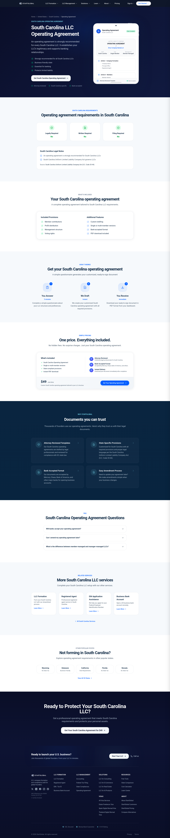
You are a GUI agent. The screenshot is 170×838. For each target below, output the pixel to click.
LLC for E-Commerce (106, 783)
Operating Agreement (83, 790)
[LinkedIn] (36, 789)
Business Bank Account (62, 790)
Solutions (85, 3)
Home (33, 17)
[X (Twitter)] (32, 789)
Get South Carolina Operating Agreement (51, 78)
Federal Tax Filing (82, 783)
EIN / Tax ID (58, 787)
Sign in (131, 3)
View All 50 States (85, 678)
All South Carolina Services (85, 621)
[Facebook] (40, 789)
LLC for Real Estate (105, 787)
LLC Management (69, 3)
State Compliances (82, 787)
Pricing (117, 3)
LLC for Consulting (105, 779)
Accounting (80, 779)
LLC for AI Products (105, 790)
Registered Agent (59, 783)
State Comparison (127, 783)
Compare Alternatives (128, 812)
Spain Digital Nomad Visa (107, 808)
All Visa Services (104, 800)
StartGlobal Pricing (127, 808)
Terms (137, 834)
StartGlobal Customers (129, 804)
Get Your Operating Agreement (115, 383)
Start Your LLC (119, 756)
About (107, 3)
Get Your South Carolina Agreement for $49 (85, 730)
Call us (135, 756)
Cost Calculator (126, 787)
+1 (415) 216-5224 (36, 798)
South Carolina (54, 17)
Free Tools (124, 779)
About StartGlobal (127, 800)
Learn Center (125, 790)
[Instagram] (44, 789)
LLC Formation (52, 3)
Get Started (143, 3)
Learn (97, 3)
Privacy (129, 834)
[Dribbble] (48, 789)
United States (42, 17)
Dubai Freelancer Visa (106, 804)
